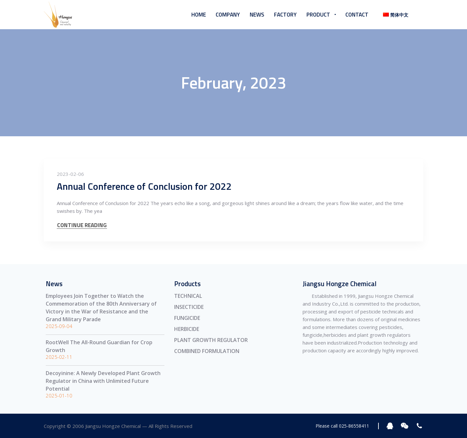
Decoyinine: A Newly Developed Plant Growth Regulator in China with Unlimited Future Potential (103, 381)
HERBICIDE (186, 329)
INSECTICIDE (189, 306)
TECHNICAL (188, 295)
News (257, 14)
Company (228, 14)
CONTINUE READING (82, 225)
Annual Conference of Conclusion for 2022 (144, 186)
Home (198, 14)
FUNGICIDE (187, 318)
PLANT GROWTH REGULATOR (211, 340)
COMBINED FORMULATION (206, 351)
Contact (356, 14)
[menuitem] (394, 15)
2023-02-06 (70, 173)
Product (318, 14)
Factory (285, 14)
